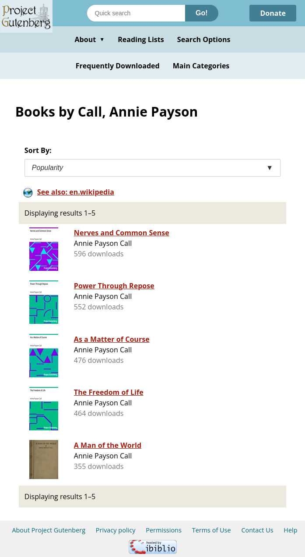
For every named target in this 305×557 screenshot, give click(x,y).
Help (290, 530)
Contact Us (257, 530)
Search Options (204, 39)
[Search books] (136, 13)
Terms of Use (211, 530)
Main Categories (201, 66)
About (89, 39)
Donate (273, 13)
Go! (202, 13)
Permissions (164, 530)
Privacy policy (116, 530)
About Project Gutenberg (48, 530)
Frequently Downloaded (118, 66)
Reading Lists (141, 39)
